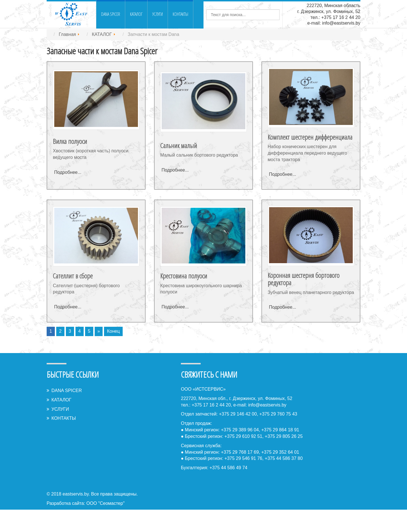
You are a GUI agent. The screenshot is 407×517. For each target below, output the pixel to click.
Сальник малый (178, 145)
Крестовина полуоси (183, 275)
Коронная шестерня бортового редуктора (303, 279)
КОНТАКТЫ (180, 14)
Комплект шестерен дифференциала (310, 137)
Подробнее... (67, 172)
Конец (113, 331)
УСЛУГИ (157, 14)
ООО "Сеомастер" (105, 503)
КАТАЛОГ (136, 14)
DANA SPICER (110, 14)
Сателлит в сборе (73, 275)
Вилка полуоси (70, 141)
